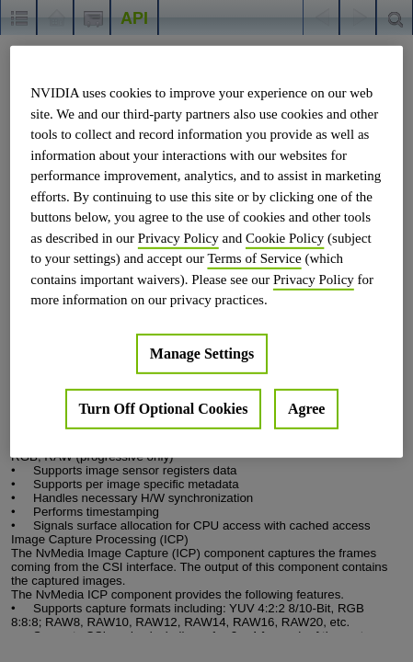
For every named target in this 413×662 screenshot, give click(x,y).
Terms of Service (254, 258)
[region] (206, 252)
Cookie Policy (285, 237)
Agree (307, 408)
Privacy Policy (178, 237)
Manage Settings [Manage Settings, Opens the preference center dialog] (202, 352)
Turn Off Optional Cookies (163, 408)
